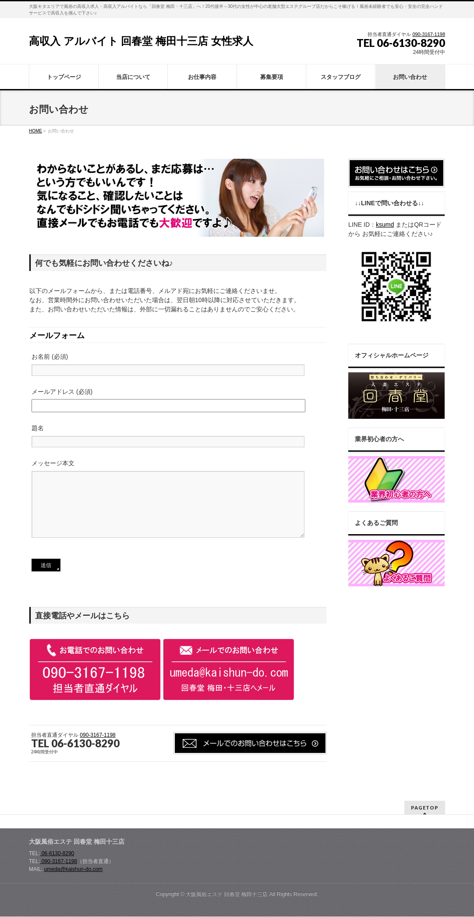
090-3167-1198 (428, 34)
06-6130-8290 (57, 854)
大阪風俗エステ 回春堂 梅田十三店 (227, 895)
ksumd (385, 224)
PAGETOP (425, 808)
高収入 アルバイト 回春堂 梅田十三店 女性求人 (141, 41)
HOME (35, 130)
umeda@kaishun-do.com (73, 870)
